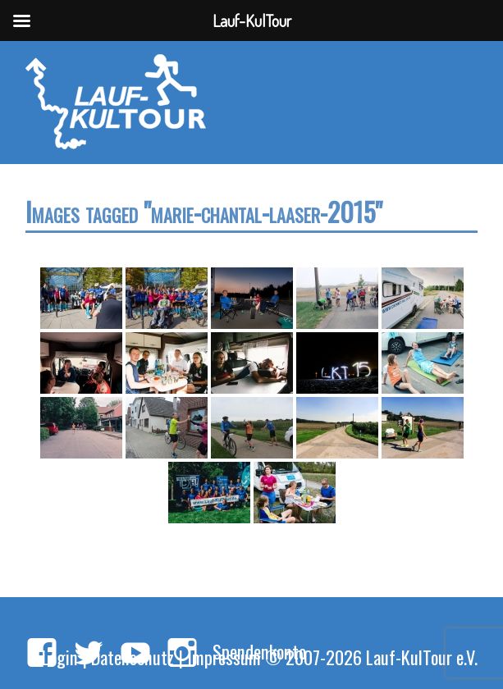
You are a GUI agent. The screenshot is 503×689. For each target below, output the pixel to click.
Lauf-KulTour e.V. (422, 656)
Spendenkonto (259, 650)
